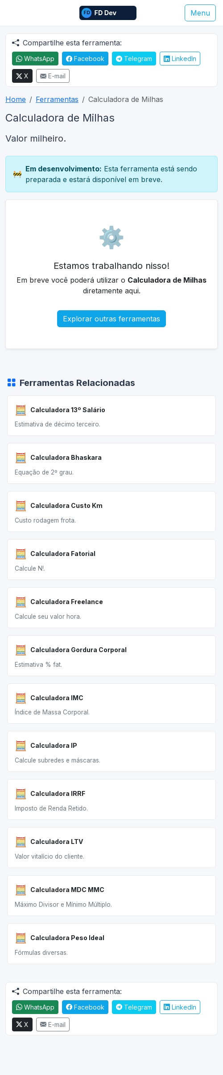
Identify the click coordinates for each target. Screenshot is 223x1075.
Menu (200, 12)
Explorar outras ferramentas (111, 318)
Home (15, 99)
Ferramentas (57, 99)
